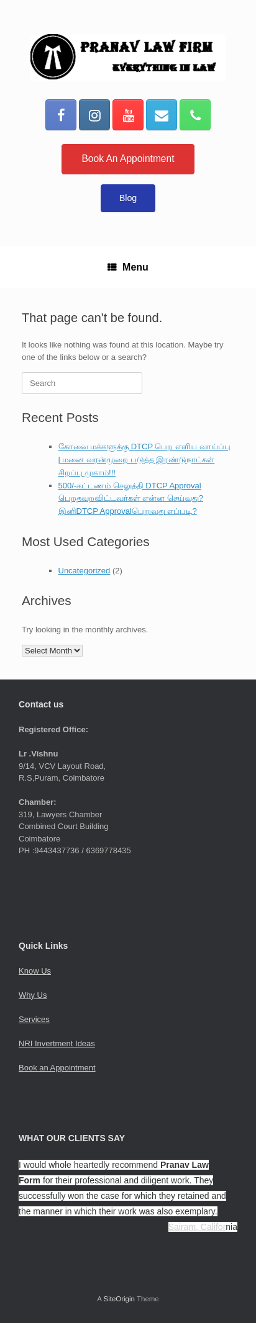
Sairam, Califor (197, 1227)
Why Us (33, 995)
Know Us (35, 970)
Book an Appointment (57, 1067)
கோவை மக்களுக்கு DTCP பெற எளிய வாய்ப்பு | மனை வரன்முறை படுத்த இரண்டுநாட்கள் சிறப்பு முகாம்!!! (144, 459)
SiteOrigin (119, 1299)
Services (34, 1019)
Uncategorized (84, 570)
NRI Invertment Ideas (57, 1043)
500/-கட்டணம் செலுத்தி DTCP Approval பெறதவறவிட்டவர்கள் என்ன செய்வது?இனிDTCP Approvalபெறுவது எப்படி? (130, 498)
